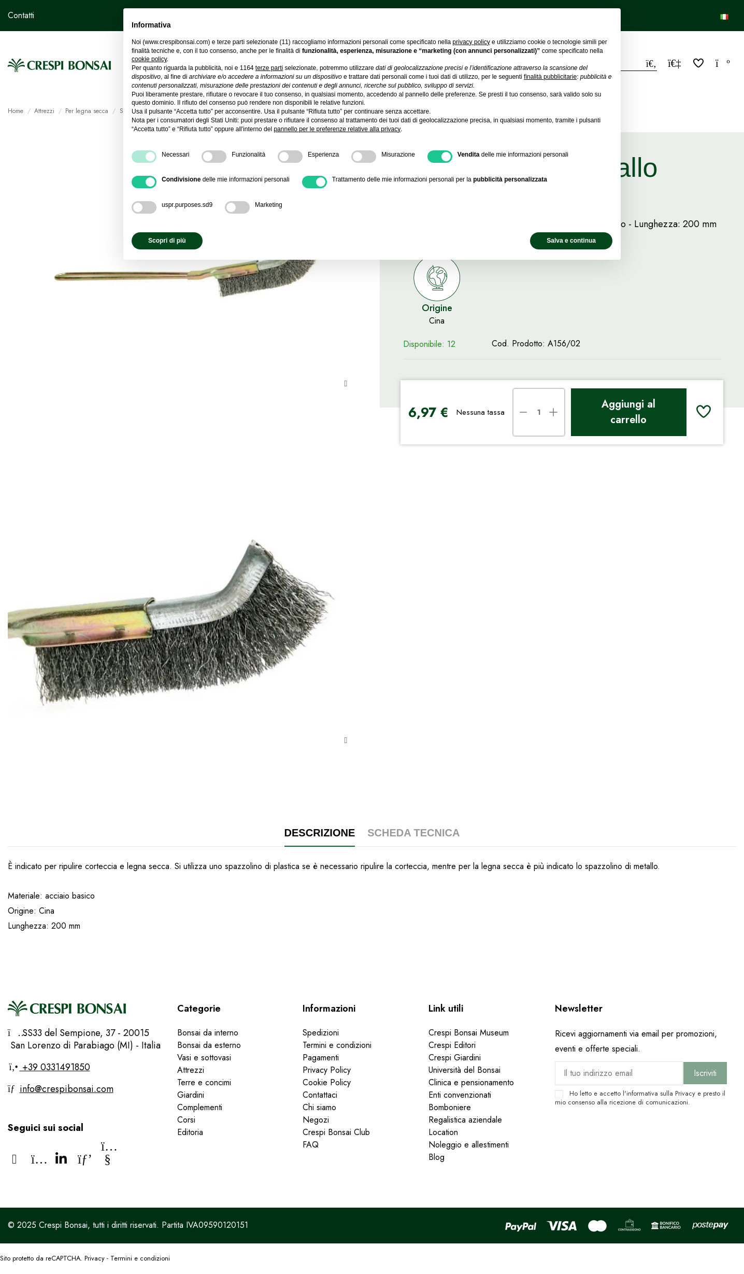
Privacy (685, 1093)
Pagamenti (321, 1057)
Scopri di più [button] (167, 240)
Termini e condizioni (337, 1045)
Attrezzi (190, 1070)
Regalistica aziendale (465, 1120)
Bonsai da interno (207, 1033)
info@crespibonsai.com (66, 1089)
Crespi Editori (452, 1045)
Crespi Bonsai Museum (468, 1033)
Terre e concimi (204, 1082)
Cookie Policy (327, 1082)
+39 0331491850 (55, 1067)
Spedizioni (321, 1033)
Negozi (316, 1120)
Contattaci (320, 1095)
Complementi (199, 1107)
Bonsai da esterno (209, 1045)
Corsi (186, 1120)
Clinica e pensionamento (471, 1082)
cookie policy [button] (149, 59)
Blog (436, 1157)
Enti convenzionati (459, 1095)
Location (443, 1132)
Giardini (190, 1095)
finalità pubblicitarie (550, 76)
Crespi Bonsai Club (336, 1132)
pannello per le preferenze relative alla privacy (337, 129)
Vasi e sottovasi (204, 1057)
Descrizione (319, 832)
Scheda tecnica (413, 832)
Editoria (190, 1132)
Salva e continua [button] (571, 240)
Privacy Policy (327, 1070)
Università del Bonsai (464, 1070)
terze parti (269, 68)
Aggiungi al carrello (628, 412)
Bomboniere (449, 1107)
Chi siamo (319, 1107)
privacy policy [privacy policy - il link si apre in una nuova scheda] (471, 42)
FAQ (312, 1145)
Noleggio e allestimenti (468, 1145)
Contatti (21, 15)
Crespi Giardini (454, 1057)
